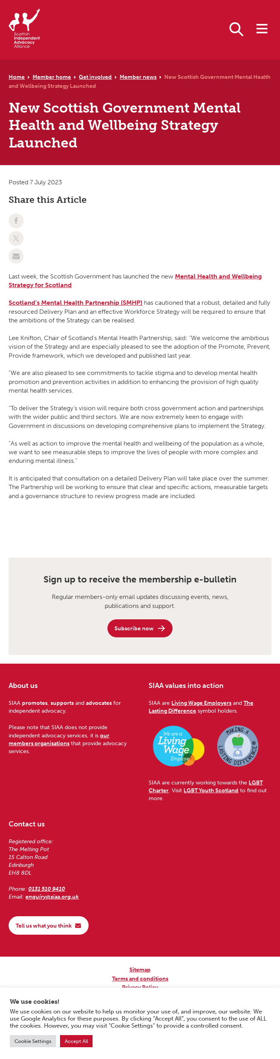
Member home (52, 76)
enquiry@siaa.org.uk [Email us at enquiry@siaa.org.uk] (52, 896)
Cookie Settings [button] (33, 1041)
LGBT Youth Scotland (211, 790)
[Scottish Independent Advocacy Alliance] (24, 30)
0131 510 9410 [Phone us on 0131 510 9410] (46, 888)
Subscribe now (140, 628)
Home (17, 76)
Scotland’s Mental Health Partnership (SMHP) (75, 302)
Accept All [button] (76, 1041)
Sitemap (140, 969)
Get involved (95, 76)
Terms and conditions (140, 978)
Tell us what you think (49, 925)
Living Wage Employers (201, 702)
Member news (138, 76)
